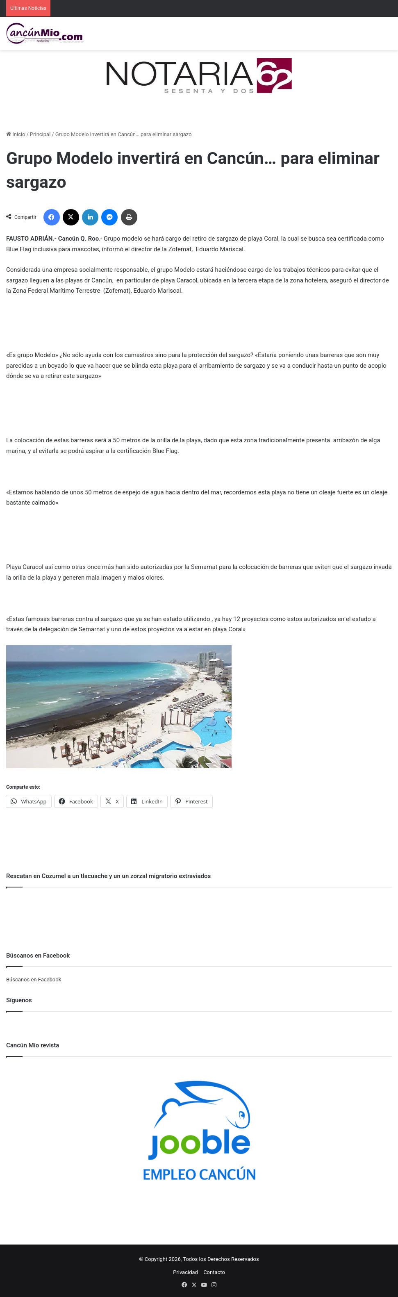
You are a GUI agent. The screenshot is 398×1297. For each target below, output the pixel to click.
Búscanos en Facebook (33, 979)
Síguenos (19, 1000)
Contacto (214, 1272)
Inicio (15, 134)
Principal (40, 134)
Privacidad (185, 1272)
